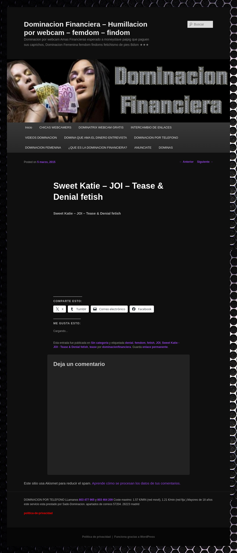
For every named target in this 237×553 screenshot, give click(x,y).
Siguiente (205, 161)
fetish (150, 342)
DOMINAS (166, 147)
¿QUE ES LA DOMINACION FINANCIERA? (97, 147)
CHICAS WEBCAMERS (55, 127)
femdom (140, 342)
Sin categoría (99, 342)
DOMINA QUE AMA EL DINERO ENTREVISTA (95, 137)
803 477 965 (86, 499)
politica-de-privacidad (38, 513)
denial (129, 342)
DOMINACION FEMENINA (43, 147)
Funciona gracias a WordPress (134, 536)
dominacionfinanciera (116, 347)
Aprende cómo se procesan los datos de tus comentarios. (136, 483)
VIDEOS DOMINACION (41, 137)
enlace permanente (155, 347)
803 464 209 (105, 499)
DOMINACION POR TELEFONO (156, 137)
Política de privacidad (96, 536)
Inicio (28, 127)
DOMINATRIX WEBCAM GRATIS (101, 127)
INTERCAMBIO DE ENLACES (151, 127)
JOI (158, 342)
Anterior (186, 161)
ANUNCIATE (142, 147)
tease (93, 347)
